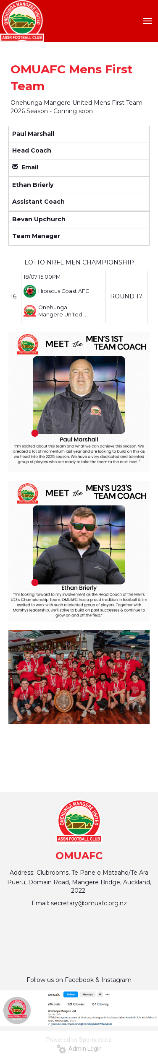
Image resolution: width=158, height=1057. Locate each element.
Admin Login (79, 1048)
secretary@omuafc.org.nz (89, 903)
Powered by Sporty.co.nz (79, 1039)
